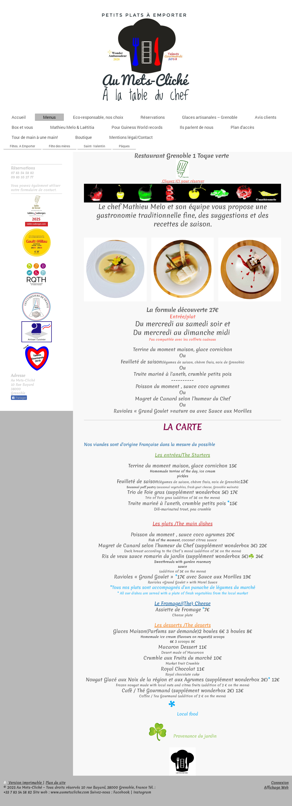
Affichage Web (276, 787)
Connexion (280, 782)
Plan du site (55, 782)
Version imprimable (23, 782)
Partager (19, 397)
